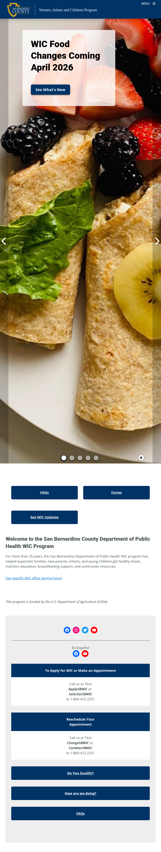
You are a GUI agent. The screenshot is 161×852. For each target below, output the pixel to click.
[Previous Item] (4, 241)
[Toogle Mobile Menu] (148, 3)
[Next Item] (157, 241)
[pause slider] (141, 458)
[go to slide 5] (96, 458)
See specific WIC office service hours (34, 578)
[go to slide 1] (64, 458)
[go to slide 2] (72, 458)
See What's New (50, 89)
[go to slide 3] (80, 458)
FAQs (80, 813)
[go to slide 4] (88, 458)
